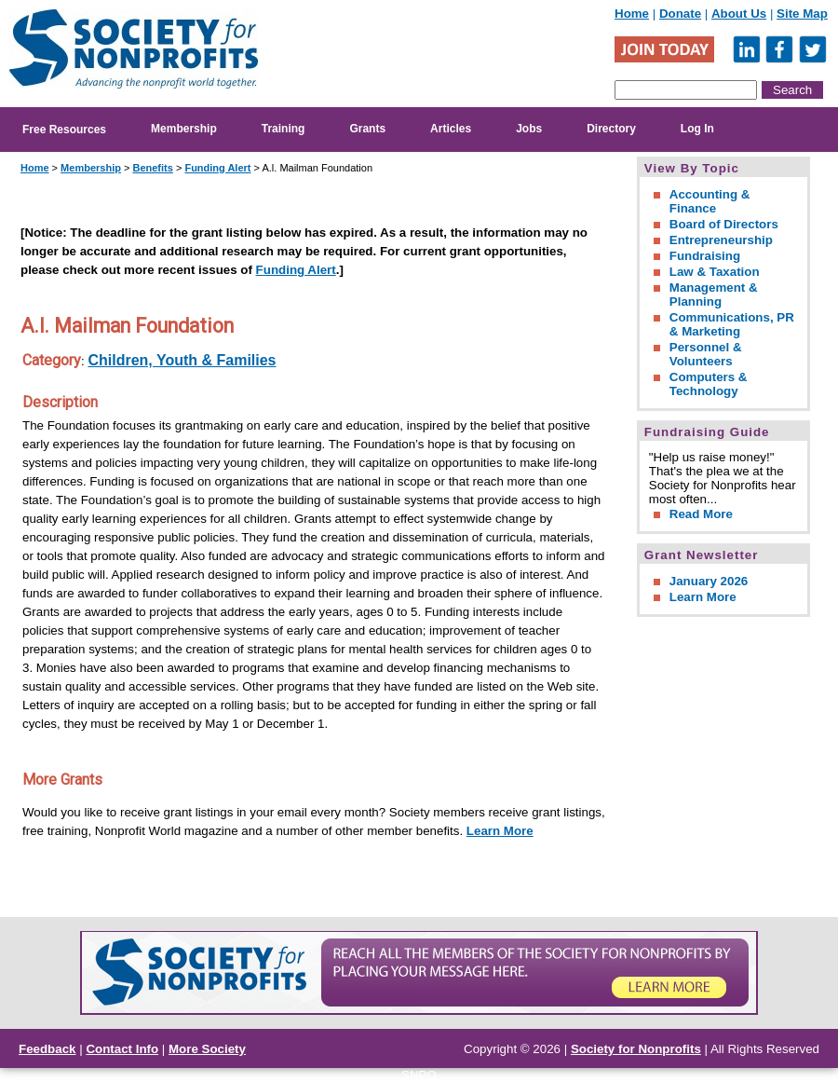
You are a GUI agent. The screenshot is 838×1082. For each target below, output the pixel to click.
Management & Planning (713, 294)
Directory (611, 128)
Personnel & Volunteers (705, 354)
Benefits (152, 167)
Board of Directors (723, 224)
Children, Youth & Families (182, 360)
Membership (184, 128)
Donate (680, 14)
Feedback (47, 1049)
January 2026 (708, 581)
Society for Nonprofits (636, 1049)
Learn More (500, 831)
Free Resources (64, 129)
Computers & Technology (708, 384)
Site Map (802, 14)
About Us (738, 14)
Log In (697, 128)
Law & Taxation (714, 272)
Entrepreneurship (721, 240)
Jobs (529, 128)
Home (632, 14)
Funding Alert (217, 167)
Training (283, 128)
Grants (367, 128)
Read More (701, 514)
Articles (450, 128)
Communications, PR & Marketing (731, 324)
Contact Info (122, 1049)
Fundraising (704, 256)
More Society (207, 1049)
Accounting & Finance (709, 201)
